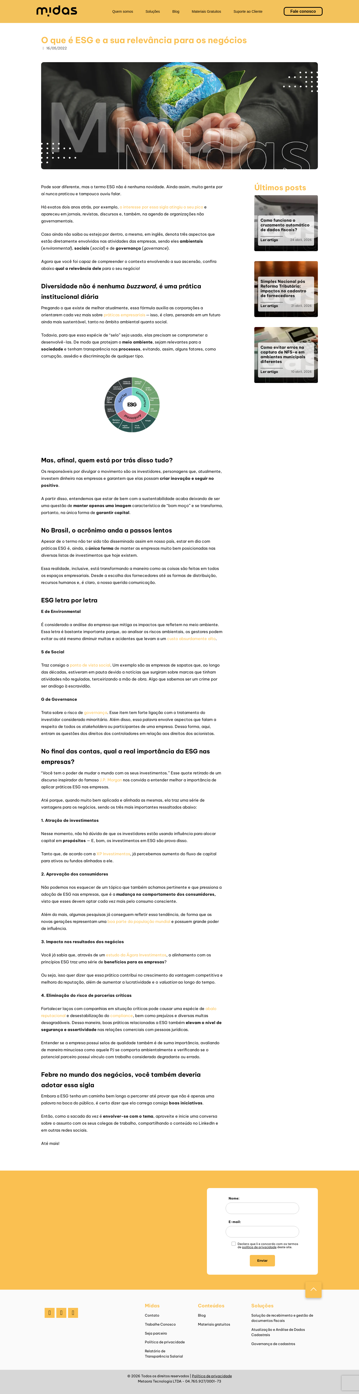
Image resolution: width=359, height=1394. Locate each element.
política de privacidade (259, 1247)
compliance (121, 1015)
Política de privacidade (165, 1342)
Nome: (234, 1198)
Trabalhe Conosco (160, 1324)
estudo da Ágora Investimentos (136, 954)
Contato (152, 1315)
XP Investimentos (113, 853)
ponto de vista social (90, 665)
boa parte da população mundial (138, 921)
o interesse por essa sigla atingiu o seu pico (161, 206)
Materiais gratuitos (214, 1324)
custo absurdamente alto (191, 638)
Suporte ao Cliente (248, 11)
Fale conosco (303, 11)
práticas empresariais (124, 314)
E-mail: (235, 1222)
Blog (175, 11)
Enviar (262, 1260)
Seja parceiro (156, 1333)
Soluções (153, 11)
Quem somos (122, 11)
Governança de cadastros (273, 1344)
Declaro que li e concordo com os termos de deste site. (268, 1245)
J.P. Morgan (111, 779)
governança (95, 712)
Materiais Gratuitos (206, 11)
